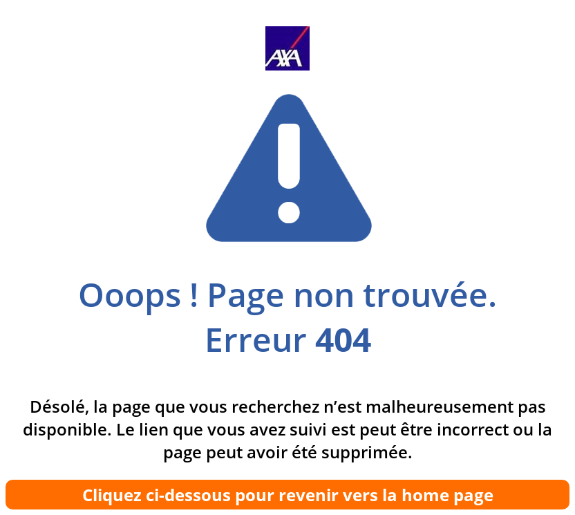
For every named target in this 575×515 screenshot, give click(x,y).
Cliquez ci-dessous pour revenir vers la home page (287, 494)
